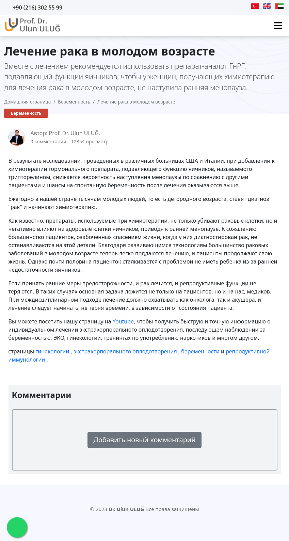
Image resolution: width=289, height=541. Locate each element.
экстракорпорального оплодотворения (126, 351)
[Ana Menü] (278, 25)
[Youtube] (218, 6)
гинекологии (52, 351)
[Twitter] (227, 6)
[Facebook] (236, 6)
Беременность (74, 101)
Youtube (123, 321)
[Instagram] (245, 6)
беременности (201, 351)
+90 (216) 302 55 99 (37, 7)
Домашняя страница (27, 101)
